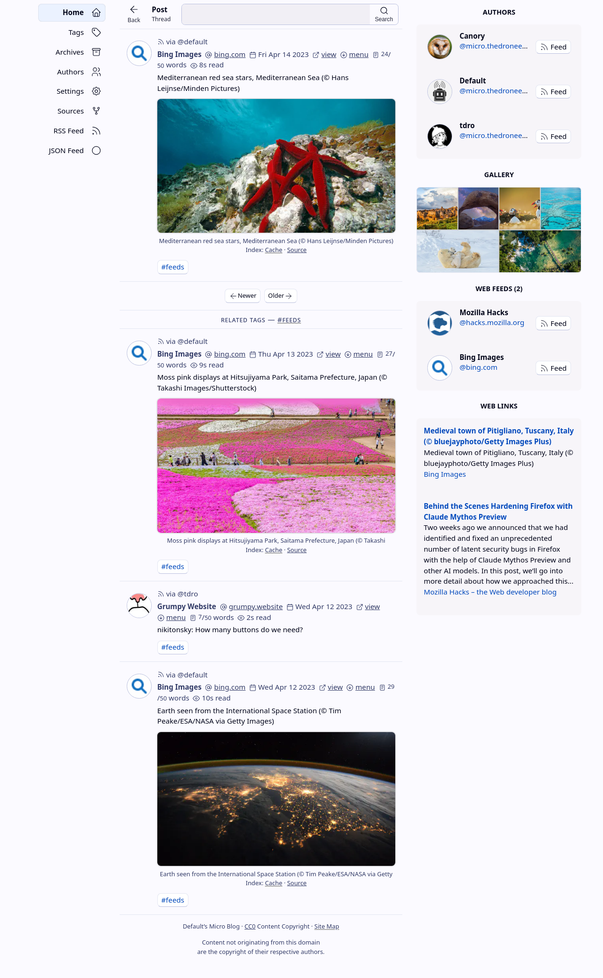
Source (296, 249)
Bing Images (179, 54)
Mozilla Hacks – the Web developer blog (490, 591)
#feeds (172, 266)
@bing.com (478, 367)
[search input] (275, 14)
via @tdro (177, 593)
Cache (273, 249)
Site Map (326, 926)
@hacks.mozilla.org (491, 322)
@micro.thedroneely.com (501, 45)
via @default (182, 41)
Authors (499, 12)
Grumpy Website (186, 606)
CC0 (249, 926)
